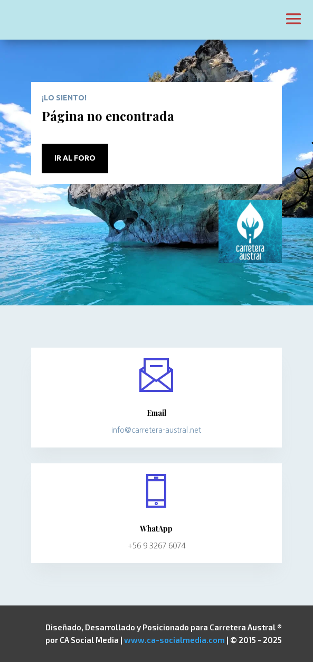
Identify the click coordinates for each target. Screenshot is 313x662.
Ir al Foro (75, 158)
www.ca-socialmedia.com (174, 640)
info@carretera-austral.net (156, 430)
